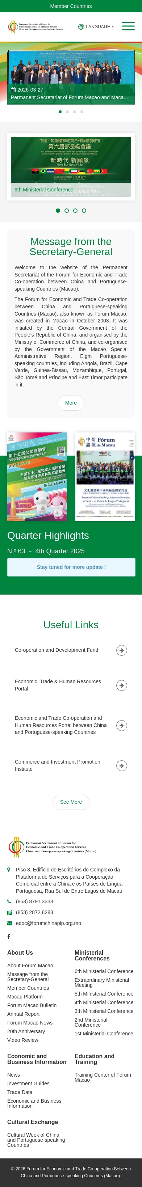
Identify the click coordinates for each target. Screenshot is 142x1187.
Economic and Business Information (34, 1103)
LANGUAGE (96, 27)
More (71, 403)
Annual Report (23, 1014)
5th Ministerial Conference (104, 994)
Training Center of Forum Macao (103, 1077)
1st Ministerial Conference (104, 1033)
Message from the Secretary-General (28, 976)
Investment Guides (28, 1083)
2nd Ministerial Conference (91, 1022)
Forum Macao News (30, 1023)
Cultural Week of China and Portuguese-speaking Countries (36, 1140)
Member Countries (71, 6)
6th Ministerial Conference (44, 190)
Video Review (22, 1040)
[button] (128, 26)
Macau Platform (25, 997)
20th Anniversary (26, 1031)
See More (71, 802)
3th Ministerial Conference (104, 1011)
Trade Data (20, 1092)
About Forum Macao (30, 965)
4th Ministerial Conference (104, 1002)
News (13, 1075)
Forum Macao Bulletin (32, 1005)
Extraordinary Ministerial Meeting (102, 982)
